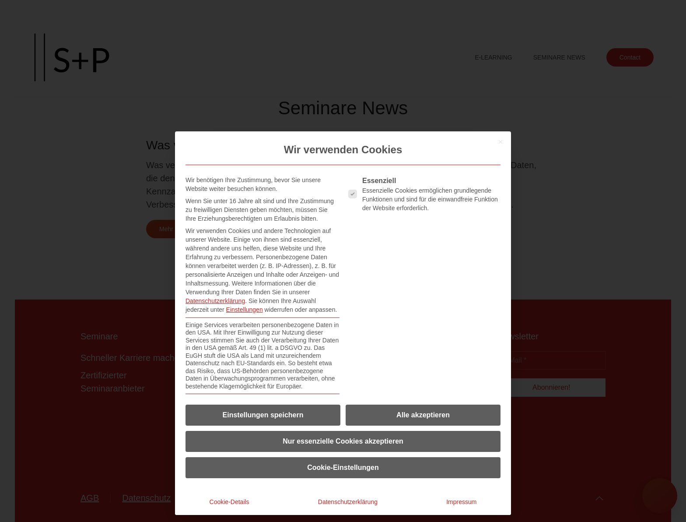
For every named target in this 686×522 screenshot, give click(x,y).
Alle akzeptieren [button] (423, 415)
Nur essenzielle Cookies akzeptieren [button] (343, 441)
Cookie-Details (229, 501)
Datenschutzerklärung (215, 300)
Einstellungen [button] (244, 309)
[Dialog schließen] (501, 142)
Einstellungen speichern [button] (263, 415)
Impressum (461, 501)
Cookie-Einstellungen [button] (343, 467)
